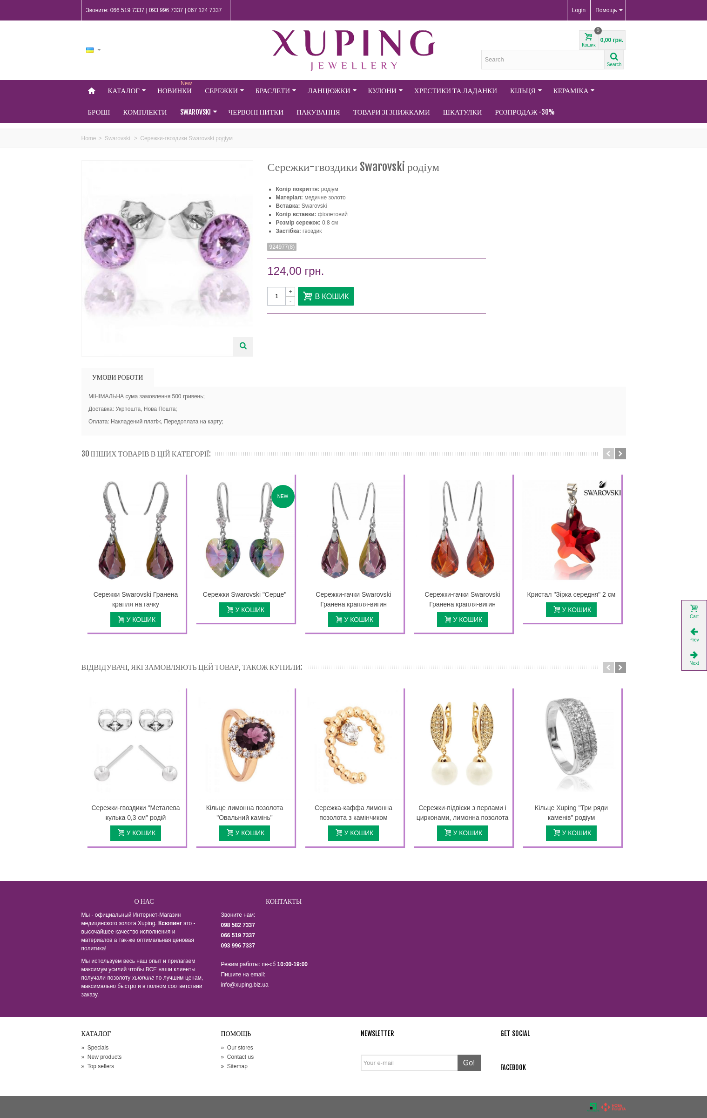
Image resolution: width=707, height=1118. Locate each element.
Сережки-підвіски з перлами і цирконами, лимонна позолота (463, 812)
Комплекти (145, 112)
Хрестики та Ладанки (455, 90)
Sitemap (234, 1066)
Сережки (224, 90)
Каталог (127, 90)
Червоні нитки (256, 112)
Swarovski (198, 112)
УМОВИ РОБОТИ (117, 377)
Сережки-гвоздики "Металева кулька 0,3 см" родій (135, 812)
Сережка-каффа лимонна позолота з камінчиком (353, 812)
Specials (95, 1047)
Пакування (318, 112)
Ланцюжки (332, 90)
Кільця (526, 90)
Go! (469, 1063)
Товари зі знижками (391, 112)
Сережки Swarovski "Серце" (244, 594)
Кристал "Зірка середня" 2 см (571, 594)
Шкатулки (462, 112)
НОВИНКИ (175, 87)
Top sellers (97, 1066)
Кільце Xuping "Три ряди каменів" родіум (571, 812)
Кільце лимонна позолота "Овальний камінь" (244, 812)
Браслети (276, 90)
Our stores (237, 1047)
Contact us (237, 1057)
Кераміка (574, 90)
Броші (99, 112)
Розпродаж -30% (525, 112)
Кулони (385, 90)
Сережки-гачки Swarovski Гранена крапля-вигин (353, 599)
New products (101, 1057)
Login (579, 10)
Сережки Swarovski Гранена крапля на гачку (136, 599)
